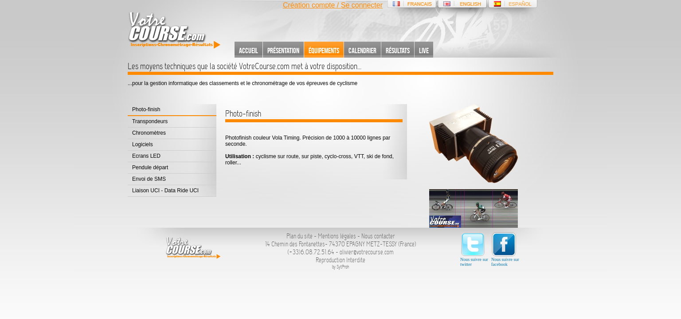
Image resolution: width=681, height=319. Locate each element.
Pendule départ (150, 167)
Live (424, 50)
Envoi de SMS (149, 179)
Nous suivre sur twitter (474, 249)
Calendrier (362, 50)
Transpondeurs (150, 121)
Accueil (248, 50)
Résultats (398, 50)
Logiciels (142, 144)
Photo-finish (146, 109)
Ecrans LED (146, 156)
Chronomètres (149, 133)
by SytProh (340, 267)
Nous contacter (378, 236)
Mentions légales (337, 236)
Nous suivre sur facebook (505, 249)
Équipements (324, 50)
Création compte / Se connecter (333, 5)
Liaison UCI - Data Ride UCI (165, 190)
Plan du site (299, 236)
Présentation (283, 50)
